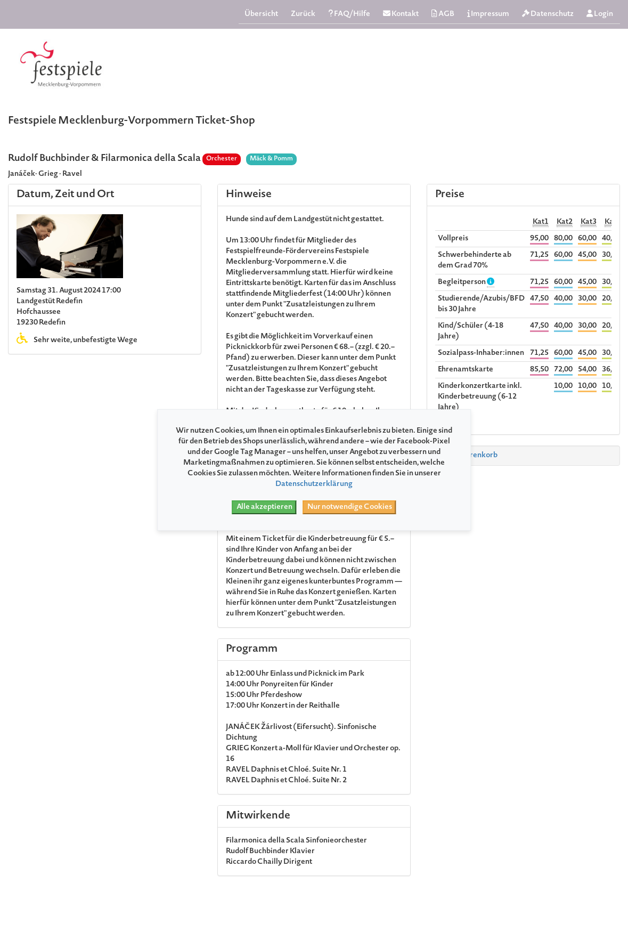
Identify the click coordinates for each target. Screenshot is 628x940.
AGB (442, 14)
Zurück (303, 14)
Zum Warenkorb (464, 455)
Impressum (488, 14)
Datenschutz (548, 14)
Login (599, 14)
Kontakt (401, 14)
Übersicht (261, 14)
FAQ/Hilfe (349, 14)
